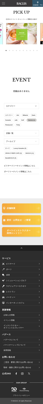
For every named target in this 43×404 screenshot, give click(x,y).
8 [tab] (30, 50)
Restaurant (9, 125)
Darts (33, 115)
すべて (7, 148)
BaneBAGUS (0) (10, 158)
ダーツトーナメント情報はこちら (18, 171)
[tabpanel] (21, 33)
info (18, 115)
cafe (16, 120)
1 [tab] (6, 50)
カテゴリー (9, 115)
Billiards (25, 115)
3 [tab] (13, 50)
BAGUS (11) (30, 153)
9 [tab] (33, 50)
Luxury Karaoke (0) (20, 148)
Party (18, 125)
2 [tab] (9, 50)
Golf (22, 120)
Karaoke (8, 120)
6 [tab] (23, 50)
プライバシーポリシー (21, 395)
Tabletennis (31, 120)
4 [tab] (16, 50)
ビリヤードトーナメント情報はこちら (19, 166)
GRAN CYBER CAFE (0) (13, 153)
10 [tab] (37, 50)
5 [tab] (20, 50)
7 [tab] (27, 50)
